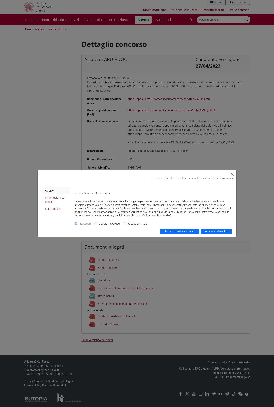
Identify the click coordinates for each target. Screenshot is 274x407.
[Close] (232, 174)
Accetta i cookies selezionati (180, 231)
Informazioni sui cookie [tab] (55, 200)
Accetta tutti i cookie (216, 231)
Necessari (85, 223)
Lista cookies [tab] (53, 208)
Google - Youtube (109, 223)
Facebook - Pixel (137, 223)
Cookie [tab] (49, 190)
